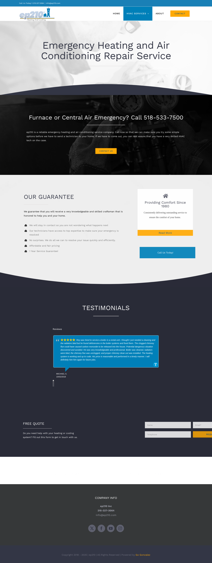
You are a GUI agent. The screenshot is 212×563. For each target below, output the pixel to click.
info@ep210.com (53, 3)
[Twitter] (92, 526)
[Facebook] (101, 526)
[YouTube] (111, 526)
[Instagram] (120, 526)
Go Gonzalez (143, 553)
